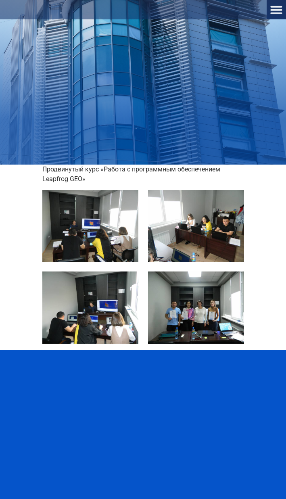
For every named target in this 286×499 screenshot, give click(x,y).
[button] (276, 9)
